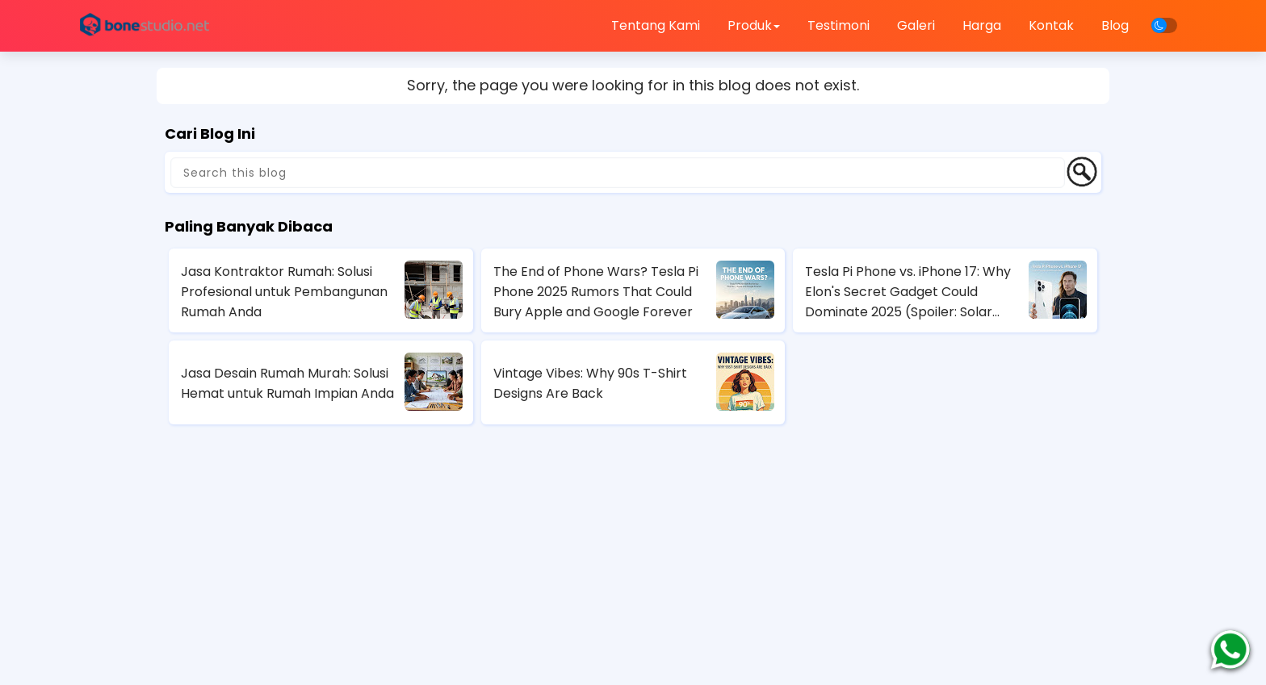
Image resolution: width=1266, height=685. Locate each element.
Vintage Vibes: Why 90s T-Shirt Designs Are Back (590, 383)
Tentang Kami (655, 25)
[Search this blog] (617, 172)
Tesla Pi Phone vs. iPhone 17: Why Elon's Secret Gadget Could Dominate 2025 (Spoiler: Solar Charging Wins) (908, 292)
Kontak (1051, 25)
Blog (1115, 25)
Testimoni (838, 25)
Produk (753, 25)
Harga (981, 25)
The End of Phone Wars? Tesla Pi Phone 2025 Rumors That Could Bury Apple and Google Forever (595, 291)
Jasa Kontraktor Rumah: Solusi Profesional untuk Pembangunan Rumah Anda (284, 291)
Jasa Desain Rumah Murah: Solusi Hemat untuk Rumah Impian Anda (287, 383)
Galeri (916, 25)
